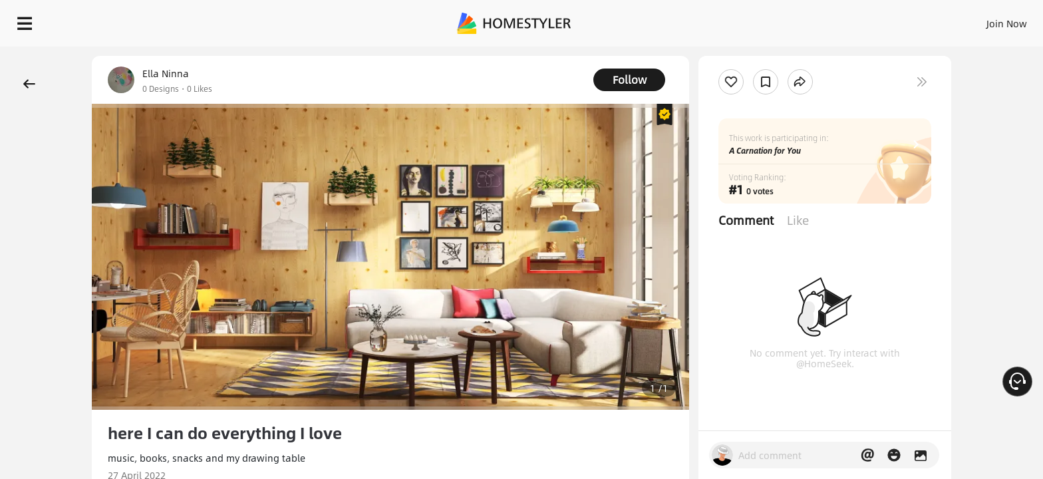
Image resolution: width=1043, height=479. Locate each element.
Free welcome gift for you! (766, 56)
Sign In (797, 20)
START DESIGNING (976, 20)
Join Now (846, 20)
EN (892, 20)
